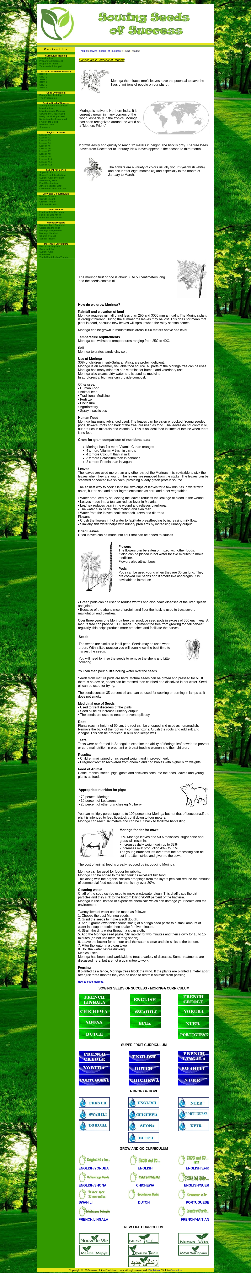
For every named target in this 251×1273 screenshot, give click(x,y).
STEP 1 (43, 74)
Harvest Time (46, 124)
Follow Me (44, 254)
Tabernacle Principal (50, 66)
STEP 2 (43, 76)
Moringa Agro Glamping (52, 225)
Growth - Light (47, 199)
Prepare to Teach (48, 63)
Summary (44, 127)
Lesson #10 (45, 159)
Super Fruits (46, 172)
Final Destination (48, 183)
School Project (47, 238)
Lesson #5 (45, 145)
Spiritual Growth (48, 204)
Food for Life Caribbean (52, 212)
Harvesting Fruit (48, 180)
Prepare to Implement (51, 61)
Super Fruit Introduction (52, 175)
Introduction (46, 58)
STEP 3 (43, 79)
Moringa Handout (48, 233)
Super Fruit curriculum (51, 177)
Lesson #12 (45, 164)
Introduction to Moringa (52, 111)
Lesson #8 (45, 154)
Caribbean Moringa (49, 228)
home (84, 50)
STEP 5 (43, 85)
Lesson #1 (45, 135)
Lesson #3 (45, 140)
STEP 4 (43, 82)
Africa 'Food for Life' (50, 186)
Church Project (47, 236)
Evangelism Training (50, 95)
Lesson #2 (45, 137)
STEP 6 (43, 87)
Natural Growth (47, 196)
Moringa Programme (50, 230)
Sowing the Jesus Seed (52, 113)
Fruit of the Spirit (48, 122)
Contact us (176, 1270)
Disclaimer (154, 1270)
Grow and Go (46, 249)
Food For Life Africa (50, 214)
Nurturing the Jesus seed (53, 119)
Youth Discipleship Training (54, 257)
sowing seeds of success (105, 50)
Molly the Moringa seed (52, 116)
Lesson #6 (45, 148)
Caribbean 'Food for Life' (52, 188)
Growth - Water (47, 201)
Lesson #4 (45, 143)
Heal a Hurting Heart (50, 246)
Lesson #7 (45, 151)
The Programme (48, 98)
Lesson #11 (45, 162)
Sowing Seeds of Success (53, 105)
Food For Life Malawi (50, 217)
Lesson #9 (45, 156)
